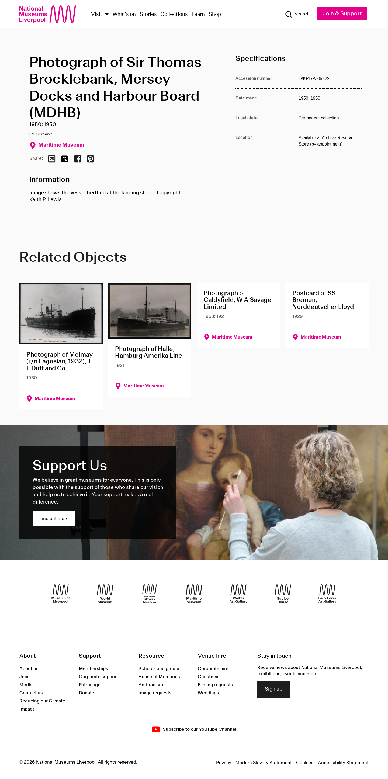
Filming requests (215, 685)
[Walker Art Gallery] (238, 593)
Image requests (155, 693)
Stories (148, 14)
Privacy (223, 762)
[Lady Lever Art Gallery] (327, 593)
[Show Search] (297, 14)
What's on (124, 14)
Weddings (208, 693)
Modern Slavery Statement (263, 762)
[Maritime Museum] (194, 593)
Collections (174, 14)
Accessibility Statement (343, 762)
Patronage (90, 685)
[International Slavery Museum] (149, 593)
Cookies (305, 762)
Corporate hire (213, 668)
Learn (198, 14)
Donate (86, 693)
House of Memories (159, 676)
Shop (215, 14)
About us (29, 668)
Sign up (274, 689)
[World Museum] (105, 593)
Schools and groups (159, 668)
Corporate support (98, 676)
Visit (96, 14)
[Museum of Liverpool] (60, 593)
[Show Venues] (107, 15)
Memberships (93, 668)
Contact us (31, 693)
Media (25, 685)
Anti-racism (150, 685)
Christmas (209, 676)
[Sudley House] (283, 593)
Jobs (24, 676)
